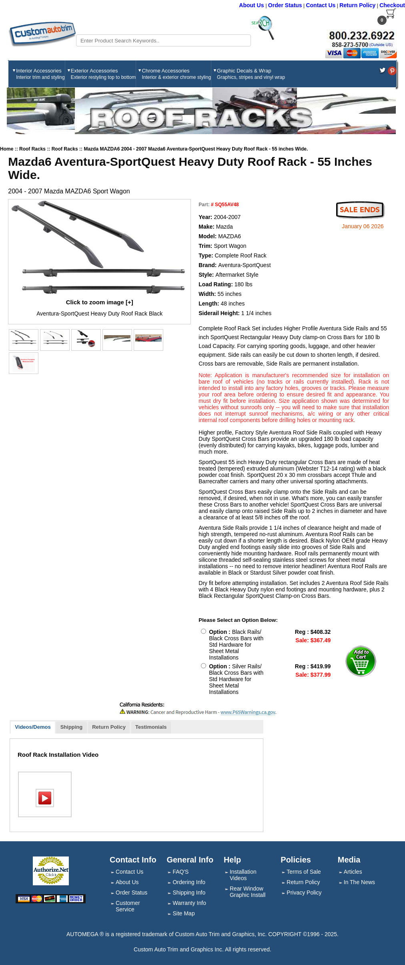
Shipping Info (188, 892)
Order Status (285, 5)
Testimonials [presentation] (151, 727)
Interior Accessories (40, 74)
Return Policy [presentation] (109, 727)
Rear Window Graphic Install (247, 891)
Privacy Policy (304, 892)
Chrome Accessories (176, 74)
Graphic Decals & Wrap (251, 74)
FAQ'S (180, 871)
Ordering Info (188, 882)
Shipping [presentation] (71, 727)
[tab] (33, 728)
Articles (353, 871)
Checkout (392, 5)
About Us (252, 5)
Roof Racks (33, 149)
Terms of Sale (304, 871)
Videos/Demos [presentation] (32, 727)
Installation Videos (243, 874)
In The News (359, 882)
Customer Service (128, 906)
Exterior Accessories (103, 74)
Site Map (183, 913)
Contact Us (320, 5)
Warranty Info (189, 903)
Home (6, 149)
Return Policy (357, 5)
